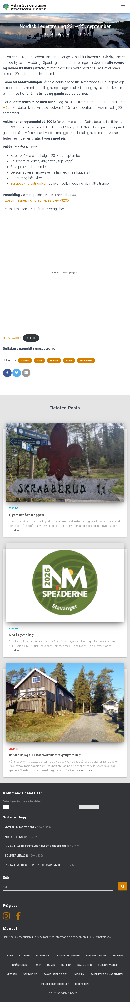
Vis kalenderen (89, 806)
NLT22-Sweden (12, 338)
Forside (25, 360)
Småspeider (19, 964)
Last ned (31, 338)
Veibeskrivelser (108, 964)
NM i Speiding (21, 634)
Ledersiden (82, 984)
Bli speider (42, 955)
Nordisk (54, 360)
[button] (6, 807)
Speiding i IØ (86, 360)
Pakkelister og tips (56, 974)
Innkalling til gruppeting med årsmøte (33, 864)
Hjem (10, 955)
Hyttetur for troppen (27, 514)
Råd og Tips (85, 964)
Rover (69, 360)
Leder (39, 360)
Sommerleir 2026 (16, 855)
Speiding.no (30, 974)
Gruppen (14, 748)
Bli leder (24, 955)
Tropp (37, 964)
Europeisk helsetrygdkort (29, 183)
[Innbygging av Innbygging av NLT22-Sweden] (65, 272)
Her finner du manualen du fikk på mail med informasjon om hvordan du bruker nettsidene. (57, 936)
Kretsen (12, 974)
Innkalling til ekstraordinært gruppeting (45, 754)
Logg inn (79, 974)
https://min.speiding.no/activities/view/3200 (36, 200)
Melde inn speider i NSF (55, 984)
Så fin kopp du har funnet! (107, 974)
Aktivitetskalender (68, 955)
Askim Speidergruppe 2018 (65, 992)
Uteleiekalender (96, 955)
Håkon (7, 108)
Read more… (17, 530)
